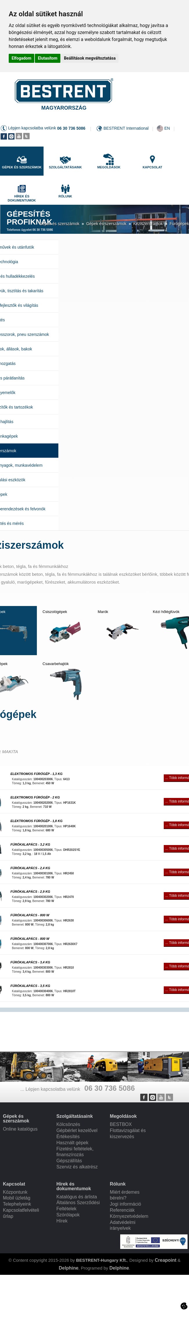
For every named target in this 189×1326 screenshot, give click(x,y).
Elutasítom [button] (47, 58)
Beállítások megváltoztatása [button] (90, 58)
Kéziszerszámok (148, 223)
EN (167, 128)
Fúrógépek (179, 223)
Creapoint (166, 1260)
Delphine (68, 1268)
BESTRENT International (126, 128)
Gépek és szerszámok (59, 223)
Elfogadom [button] (21, 58)
